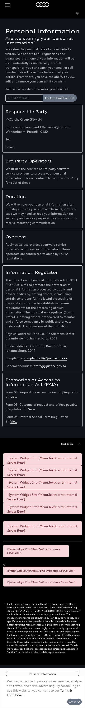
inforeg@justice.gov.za (49, 366)
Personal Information (42, 673)
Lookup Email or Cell (59, 98)
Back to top (67, 443)
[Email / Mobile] (24, 98)
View (13, 397)
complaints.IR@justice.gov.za (45, 358)
